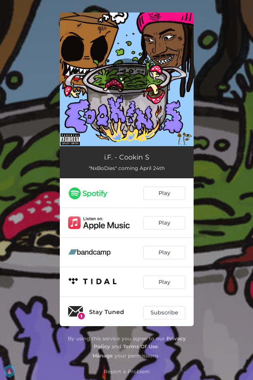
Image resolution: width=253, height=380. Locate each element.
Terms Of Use (140, 346)
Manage (102, 355)
